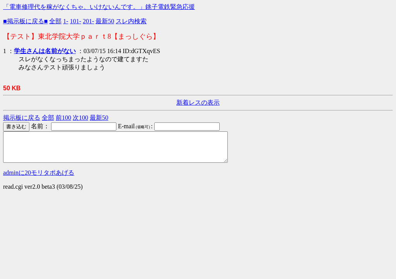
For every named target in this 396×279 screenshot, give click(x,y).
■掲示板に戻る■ (25, 21)
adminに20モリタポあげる (38, 178)
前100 (63, 117)
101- (75, 21)
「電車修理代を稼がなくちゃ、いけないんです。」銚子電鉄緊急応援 (99, 6)
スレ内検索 (131, 21)
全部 (55, 21)
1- (65, 21)
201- (88, 21)
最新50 (105, 21)
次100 (80, 117)
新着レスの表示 (198, 102)
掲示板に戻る (21, 117)
